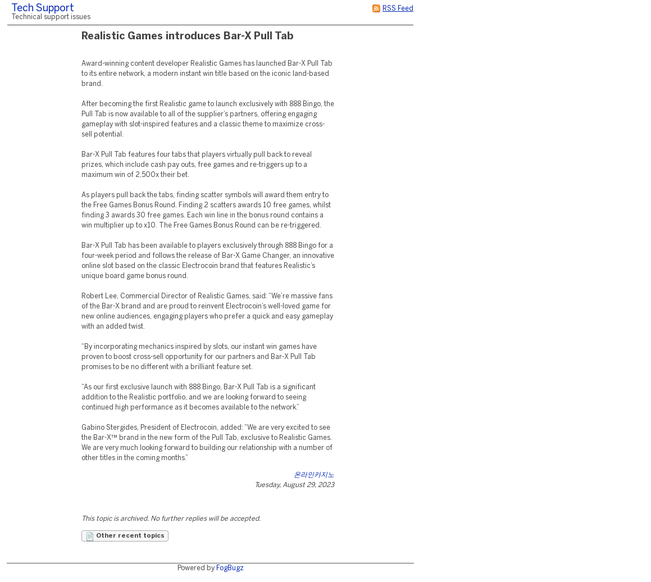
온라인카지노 (314, 475)
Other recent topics (125, 536)
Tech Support (42, 8)
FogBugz (230, 568)
